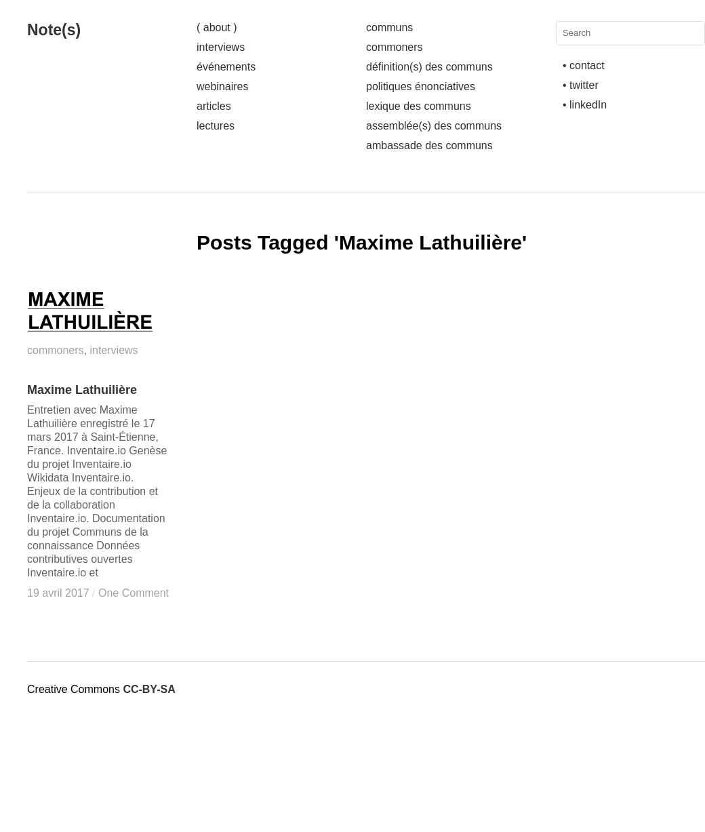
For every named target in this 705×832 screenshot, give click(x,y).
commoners (394, 47)
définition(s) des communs (429, 67)
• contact (584, 65)
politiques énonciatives (420, 86)
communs (389, 27)
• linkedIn (585, 105)
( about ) (217, 27)
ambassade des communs (429, 145)
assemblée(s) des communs (434, 126)
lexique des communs (418, 106)
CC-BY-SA (149, 689)
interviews (221, 47)
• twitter (581, 85)
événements (226, 67)
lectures (216, 126)
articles (214, 106)
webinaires (222, 86)
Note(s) (54, 30)
